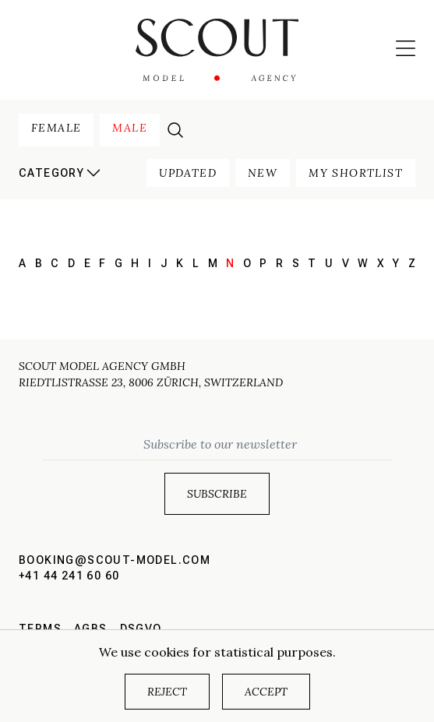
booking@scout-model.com (114, 560)
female (56, 128)
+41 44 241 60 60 (69, 575)
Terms (40, 628)
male (129, 128)
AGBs (91, 628)
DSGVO (141, 628)
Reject (167, 692)
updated (188, 173)
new (262, 173)
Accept (266, 692)
